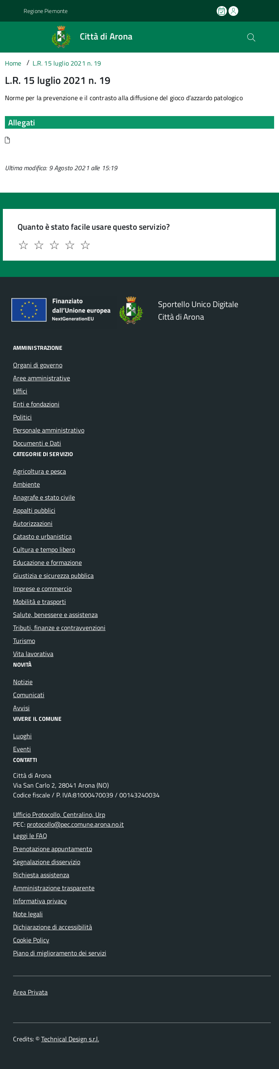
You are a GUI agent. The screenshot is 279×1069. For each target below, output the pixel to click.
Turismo (24, 640)
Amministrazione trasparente (53, 888)
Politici (22, 417)
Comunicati (28, 695)
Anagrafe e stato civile (44, 497)
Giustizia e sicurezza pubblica (53, 575)
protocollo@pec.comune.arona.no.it (75, 824)
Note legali (28, 914)
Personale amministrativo (48, 430)
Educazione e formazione (47, 562)
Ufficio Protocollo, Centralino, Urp (59, 814)
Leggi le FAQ (30, 836)
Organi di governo (37, 365)
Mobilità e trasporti (39, 601)
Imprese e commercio (42, 588)
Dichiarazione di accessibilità (52, 927)
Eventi (22, 749)
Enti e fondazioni (36, 404)
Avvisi (21, 708)
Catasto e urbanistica (42, 536)
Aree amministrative (41, 378)
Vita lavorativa (33, 654)
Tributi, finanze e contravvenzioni (59, 627)
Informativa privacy (40, 901)
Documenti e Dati (37, 443)
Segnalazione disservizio (46, 862)
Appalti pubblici (34, 510)
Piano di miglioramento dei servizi (59, 953)
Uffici (20, 391)
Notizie (23, 682)
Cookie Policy (31, 940)
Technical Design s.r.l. (70, 1039)
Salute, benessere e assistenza (55, 614)
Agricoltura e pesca (39, 471)
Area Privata (30, 992)
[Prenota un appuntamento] (222, 11)
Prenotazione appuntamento (52, 849)
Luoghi (22, 736)
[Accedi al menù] (10, 36)
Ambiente (26, 484)
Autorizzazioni (33, 523)
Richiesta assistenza (41, 875)
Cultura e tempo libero (44, 549)
